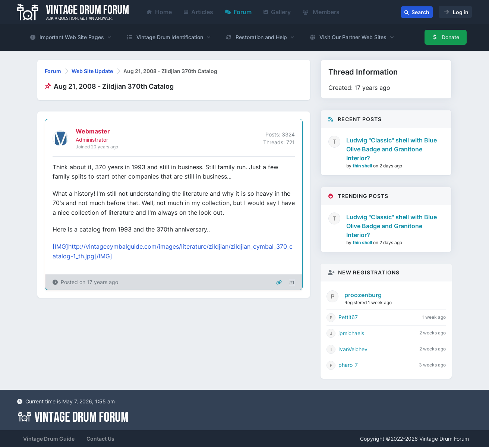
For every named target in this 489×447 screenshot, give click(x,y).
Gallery (277, 12)
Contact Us (100, 438)
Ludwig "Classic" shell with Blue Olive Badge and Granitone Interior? (391, 149)
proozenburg (363, 295)
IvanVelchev (352, 349)
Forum (238, 12)
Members (321, 12)
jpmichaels (351, 333)
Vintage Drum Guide (49, 438)
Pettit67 (348, 317)
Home (159, 12)
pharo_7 (348, 365)
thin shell (363, 166)
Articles (198, 12)
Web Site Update (92, 71)
